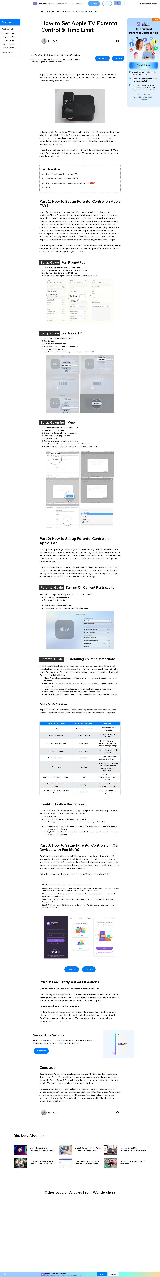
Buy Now (118, 58)
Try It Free (99, 4)
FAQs (48, 188)
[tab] (10, 29)
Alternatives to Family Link (8, 41)
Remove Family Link (9, 33)
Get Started (102, 58)
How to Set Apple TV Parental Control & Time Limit (85, 11)
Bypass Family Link (8, 37)
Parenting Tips (55, 11)
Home (43, 11)
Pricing (112, 4)
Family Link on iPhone (8, 44)
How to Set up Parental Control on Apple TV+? (64, 174)
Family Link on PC (9, 48)
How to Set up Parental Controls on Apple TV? (65, 179)
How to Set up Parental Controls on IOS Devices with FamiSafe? (71, 183)
